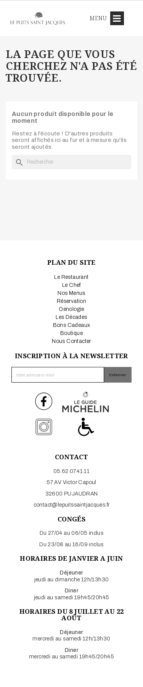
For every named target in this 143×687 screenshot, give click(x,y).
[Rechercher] (71, 162)
